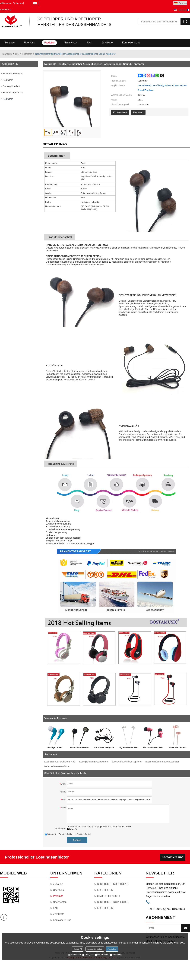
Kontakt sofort (120, 112)
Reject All (77, 949)
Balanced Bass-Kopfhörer (57, 766)
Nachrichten (70, 42)
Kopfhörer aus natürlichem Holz (59, 761)
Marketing (116, 954)
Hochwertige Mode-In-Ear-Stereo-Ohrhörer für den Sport (153, 748)
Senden (77, 840)
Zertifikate (107, 42)
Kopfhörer (27, 54)
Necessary (74, 954)
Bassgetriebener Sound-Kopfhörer (162, 761)
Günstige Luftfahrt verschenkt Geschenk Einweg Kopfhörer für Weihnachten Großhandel (55, 748)
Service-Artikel (84, 834)
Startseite (7, 54)
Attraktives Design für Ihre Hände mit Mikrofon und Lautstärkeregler (104, 748)
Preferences (101, 954)
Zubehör (72, 829)
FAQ (89, 42)
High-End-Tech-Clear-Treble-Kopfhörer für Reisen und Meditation (128, 748)
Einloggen (18, 3)
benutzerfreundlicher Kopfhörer (127, 761)
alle (17, 54)
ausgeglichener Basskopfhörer (93, 761)
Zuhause (10, 42)
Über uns (29, 42)
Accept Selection (94, 949)
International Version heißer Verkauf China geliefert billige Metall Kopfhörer (79, 748)
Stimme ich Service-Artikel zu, (68, 834)
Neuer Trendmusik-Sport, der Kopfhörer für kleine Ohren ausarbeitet (177, 748)
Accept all (112, 949)
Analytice (87, 954)
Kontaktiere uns (131, 42)
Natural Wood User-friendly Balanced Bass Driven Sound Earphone (162, 87)
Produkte (49, 42)
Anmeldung (5, 9)
